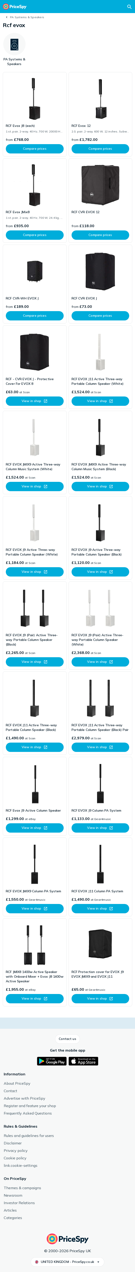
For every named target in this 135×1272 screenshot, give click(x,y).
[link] (35, 114)
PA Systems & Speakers (27, 17)
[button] (67, 1039)
